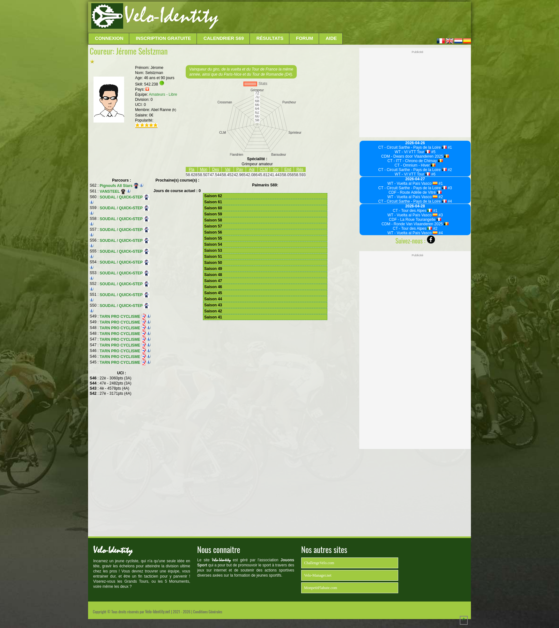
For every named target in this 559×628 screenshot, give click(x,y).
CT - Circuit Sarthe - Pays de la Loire (412, 147)
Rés (299, 169)
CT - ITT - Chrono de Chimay (415, 161)
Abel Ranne (163, 110)
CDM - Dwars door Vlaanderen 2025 (415, 156)
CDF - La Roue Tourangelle (415, 219)
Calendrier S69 (224, 38)
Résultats (269, 38)
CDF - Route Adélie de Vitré (415, 192)
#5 (433, 152)
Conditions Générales (207, 611)
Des (215, 169)
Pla (191, 169)
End (287, 169)
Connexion (109, 38)
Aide (331, 38)
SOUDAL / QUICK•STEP (124, 197)
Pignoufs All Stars (119, 185)
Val (227, 169)
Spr (276, 169)
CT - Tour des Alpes (412, 210)
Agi (251, 169)
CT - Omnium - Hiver (415, 165)
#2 (449, 170)
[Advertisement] (344, 17)
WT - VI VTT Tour (412, 152)
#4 (449, 201)
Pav (239, 169)
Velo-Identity (171, 16)
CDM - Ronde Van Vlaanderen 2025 (415, 224)
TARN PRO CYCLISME (123, 316)
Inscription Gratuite (163, 38)
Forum (304, 38)
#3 (449, 188)
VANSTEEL (112, 191)
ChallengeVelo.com (319, 563)
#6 (433, 174)
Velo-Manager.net (318, 575)
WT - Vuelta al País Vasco (412, 183)
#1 (449, 147)
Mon (203, 169)
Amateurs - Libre (163, 94)
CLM (264, 169)
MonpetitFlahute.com (320, 588)
